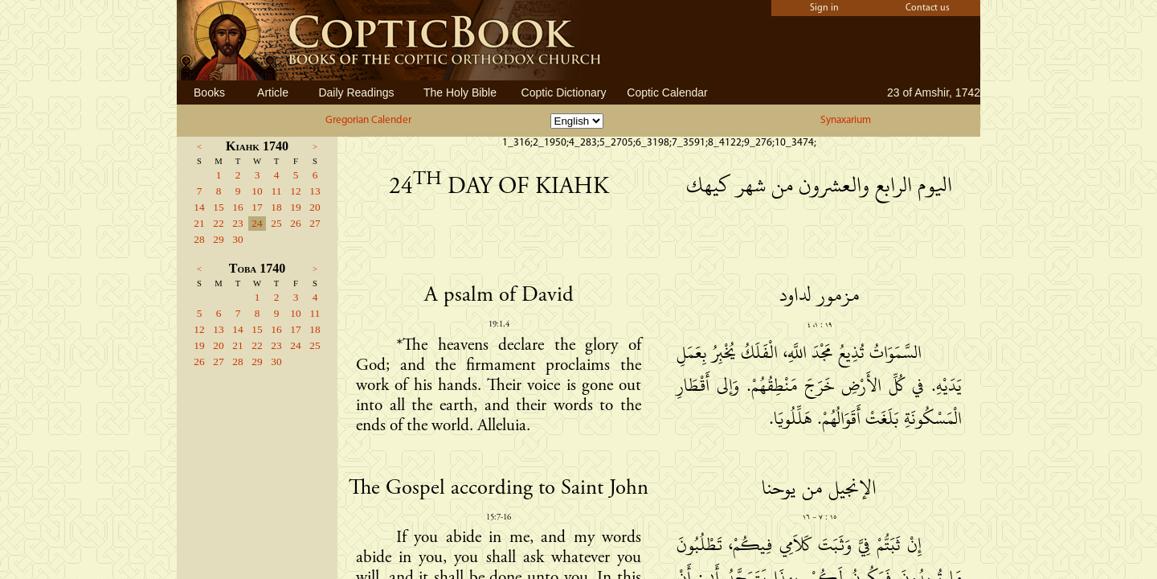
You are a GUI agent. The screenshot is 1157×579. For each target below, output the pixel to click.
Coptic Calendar (667, 92)
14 (199, 207)
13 (314, 191)
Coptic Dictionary (564, 92)
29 (218, 239)
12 (295, 191)
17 (256, 207)
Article (272, 92)
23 (237, 223)
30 (237, 239)
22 (218, 223)
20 (314, 207)
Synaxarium (845, 120)
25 (276, 223)
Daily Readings (356, 92)
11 (277, 191)
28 (199, 239)
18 (276, 207)
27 (314, 223)
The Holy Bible (460, 92)
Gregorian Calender (368, 120)
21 (199, 223)
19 (295, 207)
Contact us (928, 8)
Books (209, 92)
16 (237, 207)
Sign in (824, 8)
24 (256, 223)
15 (218, 207)
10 (256, 191)
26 (295, 223)
